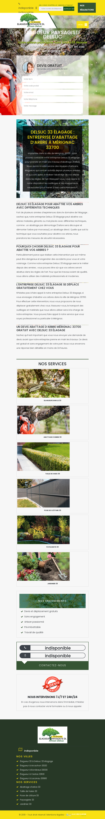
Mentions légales (55, 814)
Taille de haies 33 (28, 791)
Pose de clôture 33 (29, 795)
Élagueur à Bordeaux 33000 (34, 769)
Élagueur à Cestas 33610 (32, 774)
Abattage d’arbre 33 (30, 787)
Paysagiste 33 (27, 799)
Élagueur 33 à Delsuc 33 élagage (36, 761)
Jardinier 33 (25, 804)
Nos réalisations (87, 7)
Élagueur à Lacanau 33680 (33, 778)
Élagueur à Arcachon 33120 (33, 765)
